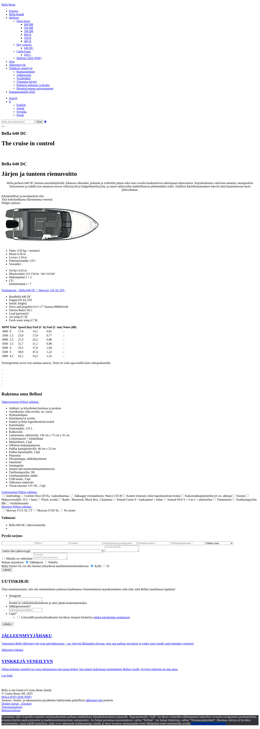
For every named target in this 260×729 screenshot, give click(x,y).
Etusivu (13, 11)
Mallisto (14, 17)
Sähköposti (34, 564)
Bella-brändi (16, 14)
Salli (193, 725)
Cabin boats (23, 51)
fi (10, 101)
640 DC (28, 48)
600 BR (28, 24)
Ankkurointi (23, 75)
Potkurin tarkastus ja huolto (32, 85)
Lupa (13, 615)
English (21, 105)
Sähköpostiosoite (20, 608)
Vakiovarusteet (20, 401)
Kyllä (96, 568)
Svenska (21, 111)
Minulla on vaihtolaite (17, 560)
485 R (27, 41)
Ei (106, 568)
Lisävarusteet (19, 492)
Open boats (23, 21)
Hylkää (201, 725)
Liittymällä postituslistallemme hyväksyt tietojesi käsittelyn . (75, 619)
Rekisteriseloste (10, 712)
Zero (12, 61)
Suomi (20, 108)
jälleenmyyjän (94, 702)
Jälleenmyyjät (17, 64)
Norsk (20, 115)
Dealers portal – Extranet (16, 705)
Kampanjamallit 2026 (22, 91)
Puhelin (51, 564)
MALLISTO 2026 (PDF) (16, 699)
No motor (68, 510)
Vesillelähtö (23, 78)
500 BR (28, 31)
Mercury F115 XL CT (17, 510)
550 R (27, 38)
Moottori (17, 506)
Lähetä (7, 572)
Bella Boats (8, 4)
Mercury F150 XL (46, 510)
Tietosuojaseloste (11, 709)
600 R (27, 34)
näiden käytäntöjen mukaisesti (111, 619)
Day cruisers (23, 44)
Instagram (15, 597)
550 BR (28, 27)
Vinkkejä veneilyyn (20, 68)
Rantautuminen (25, 71)
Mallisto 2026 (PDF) (28, 58)
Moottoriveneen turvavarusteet (34, 88)
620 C (27, 54)
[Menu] (2, 126)
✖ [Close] (45, 121)
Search (13, 98)
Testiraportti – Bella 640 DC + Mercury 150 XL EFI (33, 290)
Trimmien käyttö (26, 81)
